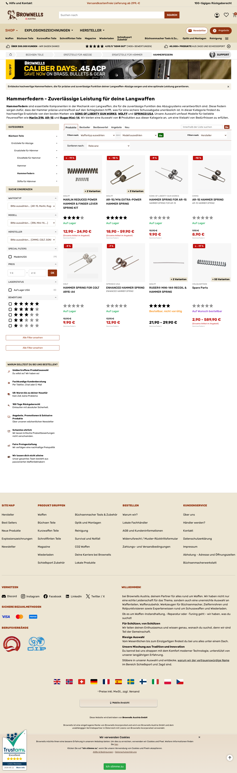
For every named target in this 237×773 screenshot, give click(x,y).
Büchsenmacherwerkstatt (200, 562)
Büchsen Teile (25, 38)
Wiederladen (106, 38)
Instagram (30, 596)
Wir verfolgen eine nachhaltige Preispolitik (33, 447)
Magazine (90, 38)
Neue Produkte (11, 530)
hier (116, 744)
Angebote (223, 30)
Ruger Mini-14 (70, 117)
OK (52, 272)
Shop (10, 30)
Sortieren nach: (75, 145)
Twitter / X (95, 596)
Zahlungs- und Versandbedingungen (146, 546)
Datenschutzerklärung (197, 538)
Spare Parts (200, 287)
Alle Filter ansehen (33, 337)
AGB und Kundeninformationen (143, 530)
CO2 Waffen (82, 546)
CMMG (195, 196)
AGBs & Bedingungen (103, 752)
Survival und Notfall (87, 538)
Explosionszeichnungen (47, 30)
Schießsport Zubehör (124, 38)
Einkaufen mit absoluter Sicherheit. (30, 407)
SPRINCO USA (143, 113)
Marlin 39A (36, 117)
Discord (9, 596)
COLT (65, 284)
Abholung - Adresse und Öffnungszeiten (209, 554)
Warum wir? (130, 514)
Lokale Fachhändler (135, 522)
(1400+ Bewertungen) (128, 46)
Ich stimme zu (115, 766)
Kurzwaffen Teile (46, 38)
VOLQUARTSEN (199, 284)
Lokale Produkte (85, 562)
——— (227, 38)
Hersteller (90, 30)
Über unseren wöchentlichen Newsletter (33, 421)
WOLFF (123, 113)
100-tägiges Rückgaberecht (213, 3)
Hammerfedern (69, 238)
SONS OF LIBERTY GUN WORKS (96, 113)
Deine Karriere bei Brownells (93, 554)
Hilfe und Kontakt (18, 3)
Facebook (52, 596)
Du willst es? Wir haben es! (25, 373)
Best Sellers (9, 522)
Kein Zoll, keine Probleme (25, 396)
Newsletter (9, 546)
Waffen (9, 38)
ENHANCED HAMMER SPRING (125, 287)
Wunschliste (227, 15)
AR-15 (49, 117)
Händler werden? (194, 522)
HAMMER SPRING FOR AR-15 (168, 199)
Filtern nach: (73, 135)
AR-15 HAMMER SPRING (208, 199)
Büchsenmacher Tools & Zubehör (162, 38)
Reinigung (216, 38)
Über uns (189, 514)
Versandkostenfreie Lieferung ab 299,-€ (113, 3)
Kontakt (188, 530)
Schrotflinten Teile (70, 38)
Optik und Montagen (194, 38)
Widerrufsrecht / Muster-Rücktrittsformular (150, 538)
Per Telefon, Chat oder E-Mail (27, 384)
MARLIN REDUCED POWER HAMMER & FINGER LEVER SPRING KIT (80, 203)
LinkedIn (73, 596)
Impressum (190, 546)
